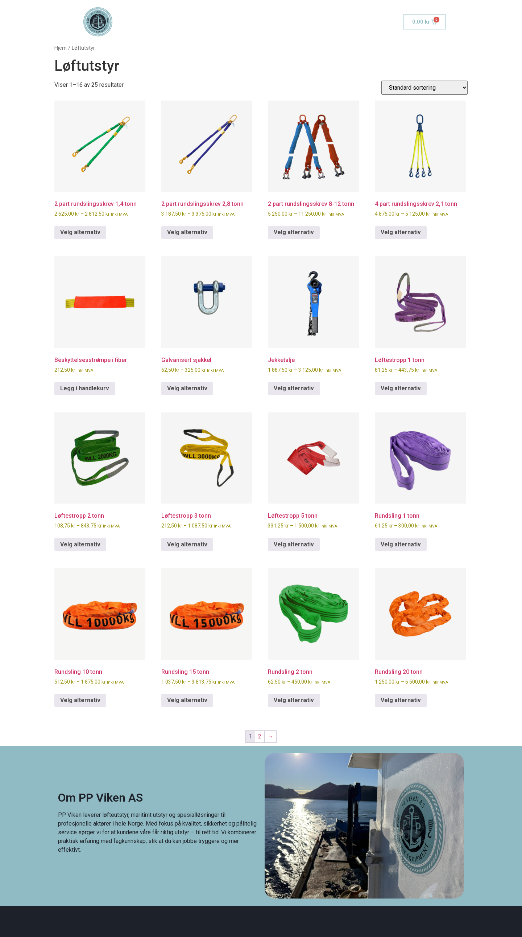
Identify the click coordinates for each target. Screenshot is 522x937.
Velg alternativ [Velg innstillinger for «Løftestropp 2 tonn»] (80, 544)
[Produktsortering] (424, 88)
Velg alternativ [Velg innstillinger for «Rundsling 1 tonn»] (401, 544)
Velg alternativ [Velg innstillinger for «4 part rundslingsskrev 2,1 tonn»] (401, 232)
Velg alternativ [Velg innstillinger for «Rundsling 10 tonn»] (80, 700)
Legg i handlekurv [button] (84, 388)
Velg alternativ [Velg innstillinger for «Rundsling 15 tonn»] (187, 700)
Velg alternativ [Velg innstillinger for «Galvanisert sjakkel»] (187, 388)
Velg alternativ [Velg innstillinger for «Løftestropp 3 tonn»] (187, 544)
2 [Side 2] (259, 736)
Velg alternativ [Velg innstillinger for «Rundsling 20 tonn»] (401, 700)
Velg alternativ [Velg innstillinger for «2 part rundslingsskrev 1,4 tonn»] (80, 232)
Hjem (60, 48)
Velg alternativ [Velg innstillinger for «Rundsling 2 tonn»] (294, 700)
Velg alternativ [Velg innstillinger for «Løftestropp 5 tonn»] (294, 544)
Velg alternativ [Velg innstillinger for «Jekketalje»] (294, 388)
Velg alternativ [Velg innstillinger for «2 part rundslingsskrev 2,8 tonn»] (187, 232)
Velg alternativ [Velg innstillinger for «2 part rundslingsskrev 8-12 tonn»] (294, 232)
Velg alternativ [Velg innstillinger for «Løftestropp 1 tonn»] (401, 388)
